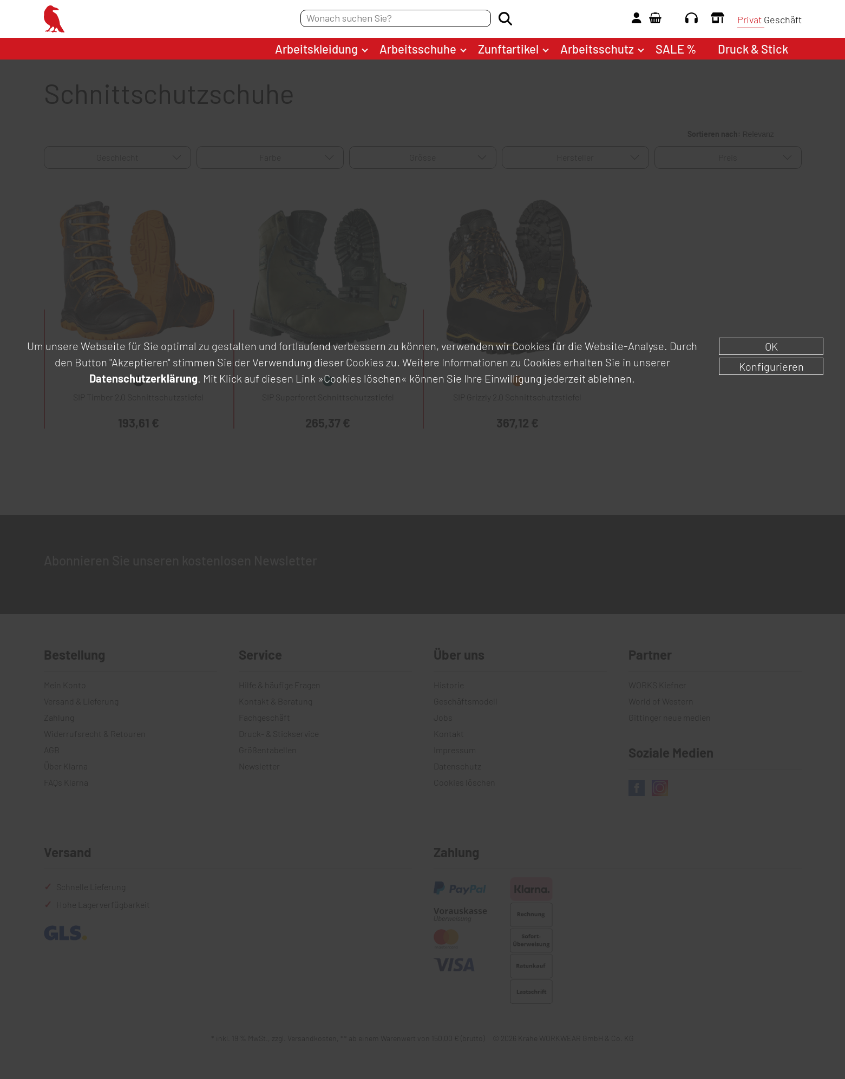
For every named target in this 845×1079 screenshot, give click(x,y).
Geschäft (783, 19)
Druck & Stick (753, 49)
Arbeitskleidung (316, 49)
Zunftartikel (508, 49)
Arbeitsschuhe (417, 49)
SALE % (676, 49)
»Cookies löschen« (362, 378)
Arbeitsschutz (597, 49)
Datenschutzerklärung (143, 378)
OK (771, 346)
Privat (749, 19)
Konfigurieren (771, 366)
